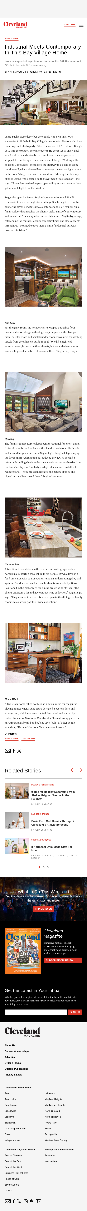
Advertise (10, 1057)
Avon (7, 1093)
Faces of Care (12, 1179)
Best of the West (13, 1167)
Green (8, 1134)
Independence (12, 1140)
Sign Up (75, 1012)
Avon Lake (10, 1099)
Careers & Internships (17, 1051)
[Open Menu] (81, 25)
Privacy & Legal (13, 1074)
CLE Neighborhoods (15, 1128)
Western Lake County (56, 1140)
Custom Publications (16, 1069)
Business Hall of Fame (16, 1173)
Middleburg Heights (55, 1105)
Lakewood (50, 1093)
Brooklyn (9, 1117)
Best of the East (13, 1161)
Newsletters (51, 1161)
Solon (48, 1128)
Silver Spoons (12, 1184)
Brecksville (10, 1111)
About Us (10, 1045)
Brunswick (10, 1122)
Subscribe (70, 25)
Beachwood (11, 1105)
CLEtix (8, 1190)
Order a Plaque (13, 1063)
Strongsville (51, 1134)
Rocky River (51, 1122)
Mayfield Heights (53, 1099)
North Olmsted (52, 1111)
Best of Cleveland (14, 1155)
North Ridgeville (53, 1117)
